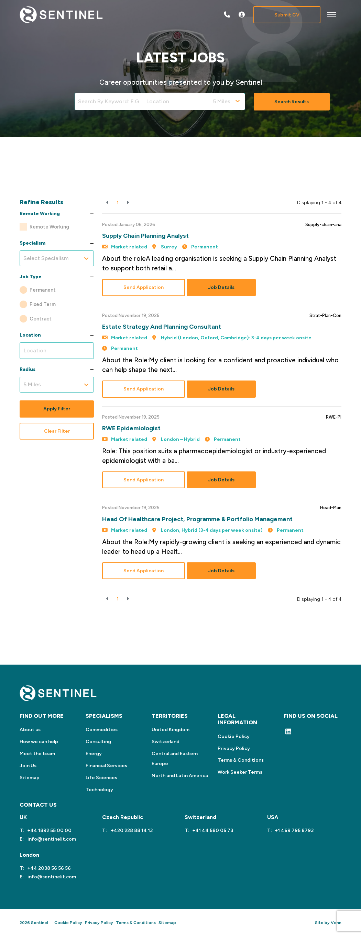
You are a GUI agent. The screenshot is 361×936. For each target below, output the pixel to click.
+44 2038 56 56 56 (49, 868)
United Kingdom (170, 730)
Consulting (98, 742)
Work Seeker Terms (240, 772)
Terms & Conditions (241, 760)
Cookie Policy (234, 736)
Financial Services (106, 766)
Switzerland (165, 742)
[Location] (176, 101)
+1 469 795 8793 (294, 830)
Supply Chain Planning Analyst (145, 235)
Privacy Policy (234, 748)
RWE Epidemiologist (131, 428)
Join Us (28, 766)
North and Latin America (180, 776)
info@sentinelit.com (51, 839)
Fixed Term (43, 304)
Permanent (43, 290)
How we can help (39, 742)
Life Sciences (101, 778)
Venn (336, 922)
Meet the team (37, 754)
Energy (94, 754)
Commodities (102, 730)
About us (30, 730)
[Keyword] (109, 101)
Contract (41, 319)
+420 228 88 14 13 (131, 830)
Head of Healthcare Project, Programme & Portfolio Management (197, 519)
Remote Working (49, 227)
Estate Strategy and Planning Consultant (161, 326)
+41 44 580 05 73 (212, 830)
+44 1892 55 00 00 (49, 830)
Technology (99, 790)
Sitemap (30, 778)
